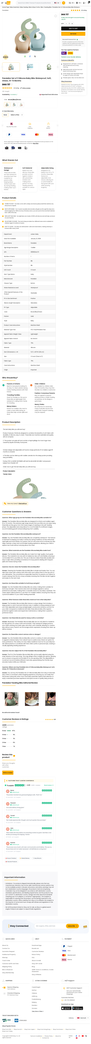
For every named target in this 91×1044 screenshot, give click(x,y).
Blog (33, 966)
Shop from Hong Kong (43, 1029)
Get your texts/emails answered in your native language (74, 992)
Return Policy (36, 954)
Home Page (5, 7)
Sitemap (5, 957)
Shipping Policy (7, 966)
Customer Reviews (38, 951)
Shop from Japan (29, 1029)
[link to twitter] (35, 57)
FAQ (33, 957)
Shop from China (70, 1029)
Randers (34, 1005)
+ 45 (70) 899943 (69, 1000)
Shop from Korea (58, 1029)
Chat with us (22, 503)
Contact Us (6, 948)
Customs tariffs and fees (10, 963)
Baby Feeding (24, 7)
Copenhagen (36, 987)
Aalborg (34, 996)
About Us (5, 945)
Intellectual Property (9, 954)
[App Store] (66, 1009)
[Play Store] (77, 1009)
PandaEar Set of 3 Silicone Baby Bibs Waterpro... (66, 7)
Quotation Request (8, 951)
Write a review (7, 773)
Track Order (6, 960)
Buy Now (35, 143)
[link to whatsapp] (25, 57)
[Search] (63, 2)
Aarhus (34, 990)
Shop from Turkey (7, 1031)
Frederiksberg (36, 999)
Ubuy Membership (8, 973)
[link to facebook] (30, 57)
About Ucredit (36, 960)
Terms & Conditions (36, 1036)
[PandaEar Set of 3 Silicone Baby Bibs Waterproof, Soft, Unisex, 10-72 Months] (30, 36)
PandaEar (5, 10)
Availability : (6, 94)
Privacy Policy (49, 1036)
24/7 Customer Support (74, 988)
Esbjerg (34, 1002)
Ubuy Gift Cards (37, 963)
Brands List (35, 948)
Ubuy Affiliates (36, 974)
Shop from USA (6, 1029)
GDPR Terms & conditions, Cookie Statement (42, 970)
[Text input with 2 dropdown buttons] (35, 3)
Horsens (34, 1008)
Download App (37, 945)
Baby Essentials (14, 7)
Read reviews (48, 785)
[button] (71, 3)
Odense (34, 993)
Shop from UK (18, 1029)
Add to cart (73, 28)
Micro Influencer (7, 970)
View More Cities (37, 1011)
